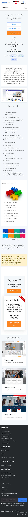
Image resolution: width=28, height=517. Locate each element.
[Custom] (25, 514)
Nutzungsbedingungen (6, 473)
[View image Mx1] (23, 91)
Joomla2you (4, 489)
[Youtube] (22, 514)
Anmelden (23, 2)
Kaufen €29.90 (14, 33)
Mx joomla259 (10, 360)
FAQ (2, 455)
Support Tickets (5, 450)
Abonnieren (22, 500)
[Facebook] (17, 514)
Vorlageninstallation (6, 465)
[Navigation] (26, 8)
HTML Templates (5, 436)
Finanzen (14, 59)
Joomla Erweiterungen (6, 438)
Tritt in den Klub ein (14, 324)
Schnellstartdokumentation (7, 457)
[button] (9, 99)
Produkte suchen (5, 443)
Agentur (13, 56)
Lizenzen (3, 479)
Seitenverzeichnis (23, 512)
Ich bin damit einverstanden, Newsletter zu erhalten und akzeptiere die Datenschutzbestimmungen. (14, 504)
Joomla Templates (5, 431)
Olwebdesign (4, 487)
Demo (14, 24)
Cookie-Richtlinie (5, 477)
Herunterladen (14, 28)
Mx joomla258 (10, 387)
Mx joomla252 (10, 415)
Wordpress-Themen (6, 434)
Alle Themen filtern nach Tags (8, 441)
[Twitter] (19, 514)
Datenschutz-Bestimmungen (8, 475)
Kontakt (3, 453)
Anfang (21, 56)
